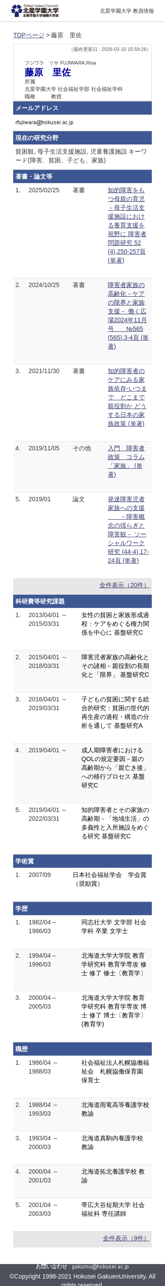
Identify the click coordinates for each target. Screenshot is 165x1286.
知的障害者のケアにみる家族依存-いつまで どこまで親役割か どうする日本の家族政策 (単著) (127, 397)
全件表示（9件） (126, 1238)
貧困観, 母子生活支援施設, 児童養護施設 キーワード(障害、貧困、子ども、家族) (81, 156)
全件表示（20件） (124, 585)
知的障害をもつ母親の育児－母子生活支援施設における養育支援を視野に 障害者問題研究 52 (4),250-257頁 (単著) (127, 225)
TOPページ (28, 35)
